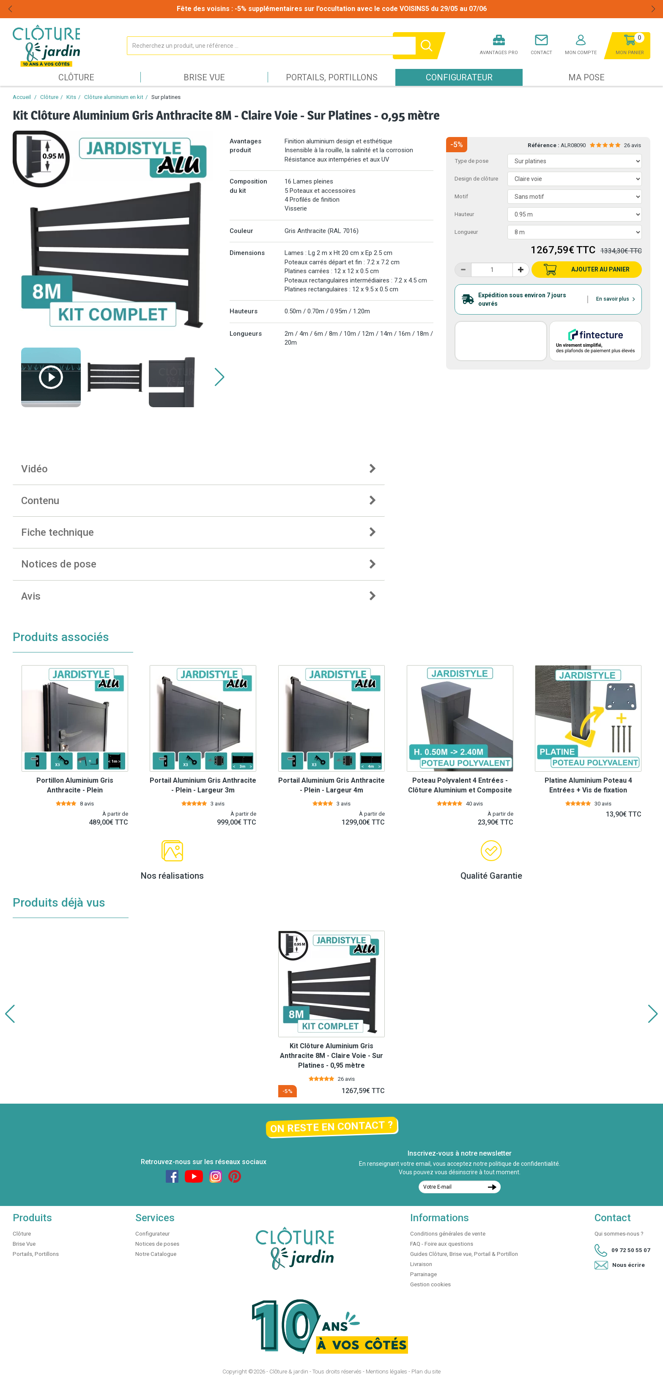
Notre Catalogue (155, 1254)
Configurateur (459, 77)
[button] (219, 377)
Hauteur (464, 214)
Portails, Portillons (332, 77)
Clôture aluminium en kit (113, 97)
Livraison (421, 1264)
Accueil (22, 97)
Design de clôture (476, 178)
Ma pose (586, 77)
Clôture (76, 77)
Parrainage (423, 1274)
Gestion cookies (430, 1284)
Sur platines (166, 97)
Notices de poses (157, 1244)
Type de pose (471, 161)
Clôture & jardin (288, 1371)
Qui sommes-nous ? (619, 1234)
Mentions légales (386, 1371)
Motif (461, 196)
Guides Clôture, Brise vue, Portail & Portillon (464, 1254)
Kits (71, 97)
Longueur (466, 232)
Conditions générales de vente (447, 1234)
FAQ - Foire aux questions (441, 1244)
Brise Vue (204, 77)
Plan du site (426, 1371)
